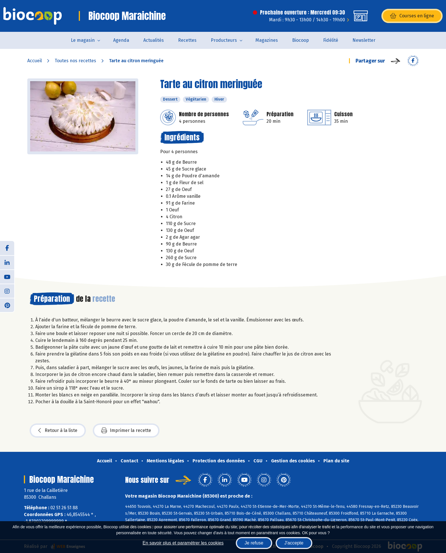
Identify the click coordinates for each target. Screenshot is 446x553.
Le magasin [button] (83, 40)
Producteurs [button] (224, 40)
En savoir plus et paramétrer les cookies (183, 542)
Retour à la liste (57, 430)
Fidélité (330, 40)
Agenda (121, 40)
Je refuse (254, 542)
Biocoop (300, 40)
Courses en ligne (412, 16)
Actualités (153, 40)
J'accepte (293, 542)
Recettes (187, 40)
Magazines (266, 40)
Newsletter (363, 40)
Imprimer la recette (126, 430)
